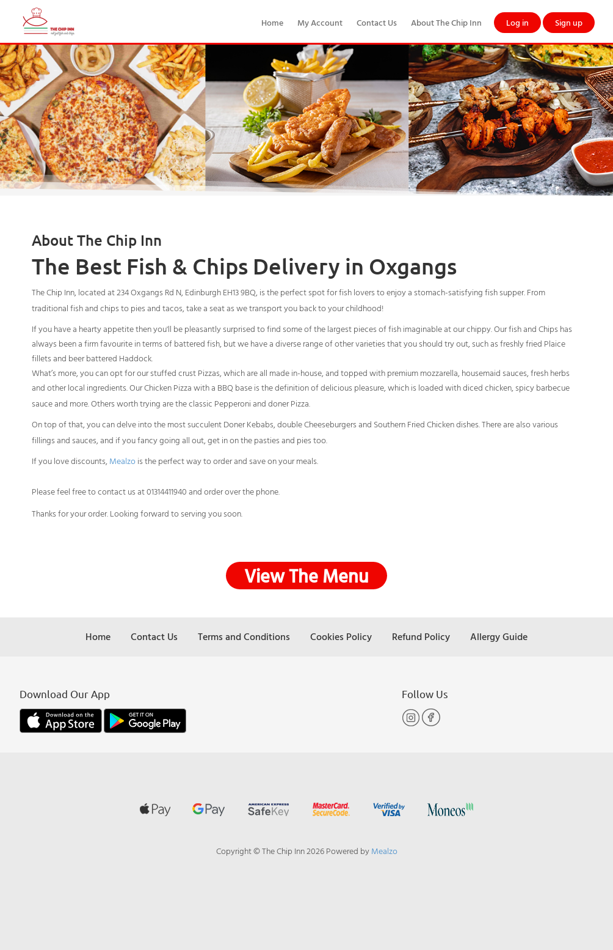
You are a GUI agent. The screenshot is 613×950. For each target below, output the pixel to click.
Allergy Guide (499, 636)
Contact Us (377, 22)
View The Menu (306, 575)
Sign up (568, 22)
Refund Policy (421, 636)
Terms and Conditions (244, 636)
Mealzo (122, 460)
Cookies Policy (341, 636)
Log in (517, 22)
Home (272, 22)
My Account (320, 22)
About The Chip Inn (446, 22)
